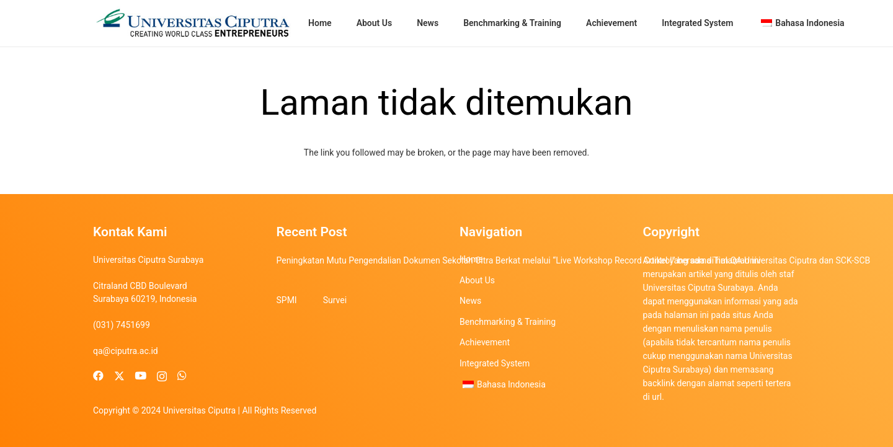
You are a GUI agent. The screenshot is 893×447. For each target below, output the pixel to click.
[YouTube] (140, 376)
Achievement (485, 342)
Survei (335, 300)
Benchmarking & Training (508, 322)
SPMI (287, 300)
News (470, 301)
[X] (119, 376)
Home (471, 259)
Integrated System (495, 363)
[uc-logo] (193, 23)
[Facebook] (98, 376)
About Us (477, 280)
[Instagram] (162, 376)
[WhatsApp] (182, 376)
